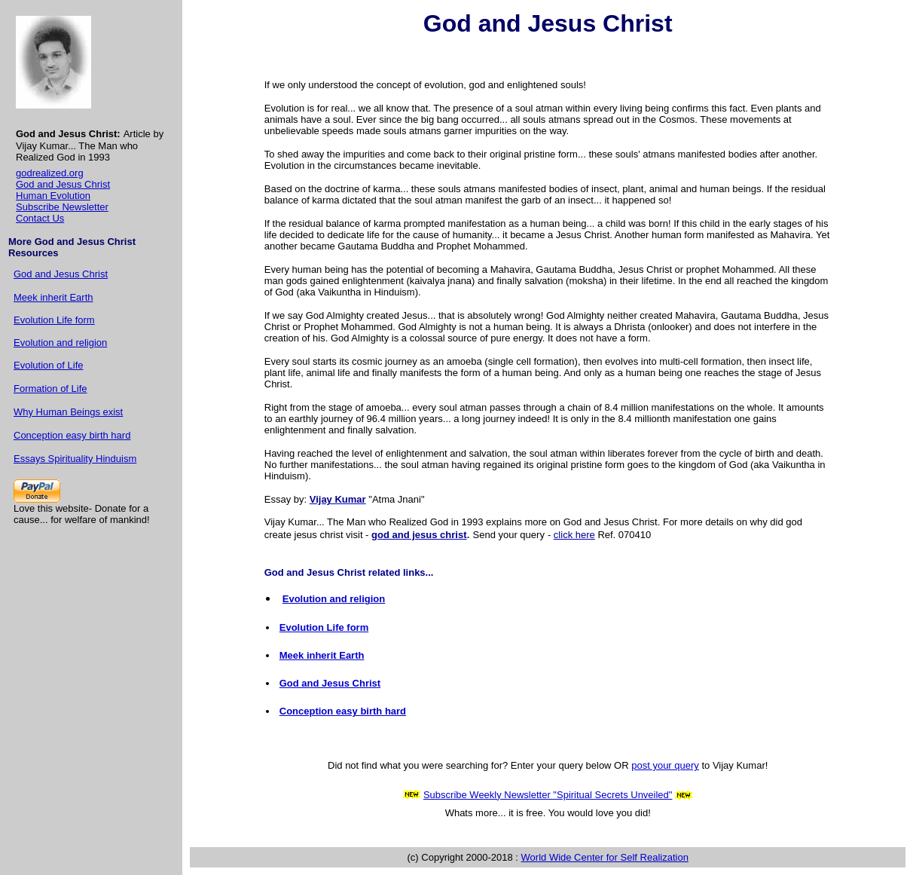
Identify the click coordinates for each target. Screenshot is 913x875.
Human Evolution (53, 195)
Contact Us (40, 218)
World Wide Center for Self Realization (605, 857)
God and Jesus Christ (63, 184)
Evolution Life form (54, 320)
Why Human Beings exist (68, 412)
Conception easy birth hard (72, 435)
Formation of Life (50, 388)
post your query (665, 765)
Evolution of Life (49, 365)
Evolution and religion (60, 342)
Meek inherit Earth (53, 297)
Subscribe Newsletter (62, 207)
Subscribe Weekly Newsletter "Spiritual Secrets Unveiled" (548, 794)
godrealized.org (50, 173)
